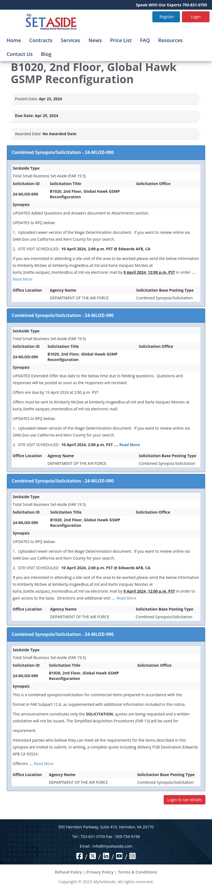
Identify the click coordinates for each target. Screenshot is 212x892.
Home (14, 40)
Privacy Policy (99, 872)
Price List (121, 40)
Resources (170, 40)
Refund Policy (68, 872)
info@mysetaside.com (112, 846)
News (95, 40)
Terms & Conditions (137, 872)
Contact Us (20, 54)
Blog (46, 54)
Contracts (40, 40)
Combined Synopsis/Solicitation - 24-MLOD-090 (63, 152)
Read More (22, 279)
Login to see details (184, 799)
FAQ (145, 40)
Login (195, 16)
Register (167, 16)
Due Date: (24, 115)
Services (70, 40)
